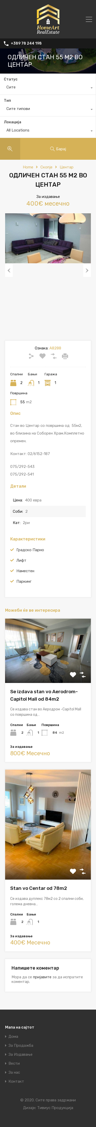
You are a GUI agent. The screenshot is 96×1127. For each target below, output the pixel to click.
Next (87, 270)
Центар (66, 167)
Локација (12, 122)
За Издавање (20, 1054)
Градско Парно (30, 550)
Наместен (25, 571)
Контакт (16, 1081)
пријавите (42, 977)
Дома (13, 1037)
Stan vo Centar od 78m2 (38, 888)
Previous (9, 270)
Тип (7, 100)
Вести (14, 1063)
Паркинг (23, 581)
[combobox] (48, 88)
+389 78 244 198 (26, 44)
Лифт (21, 560)
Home (28, 167)
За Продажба (20, 1046)
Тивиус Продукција (55, 1107)
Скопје (46, 167)
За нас (14, 1072)
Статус (10, 79)
